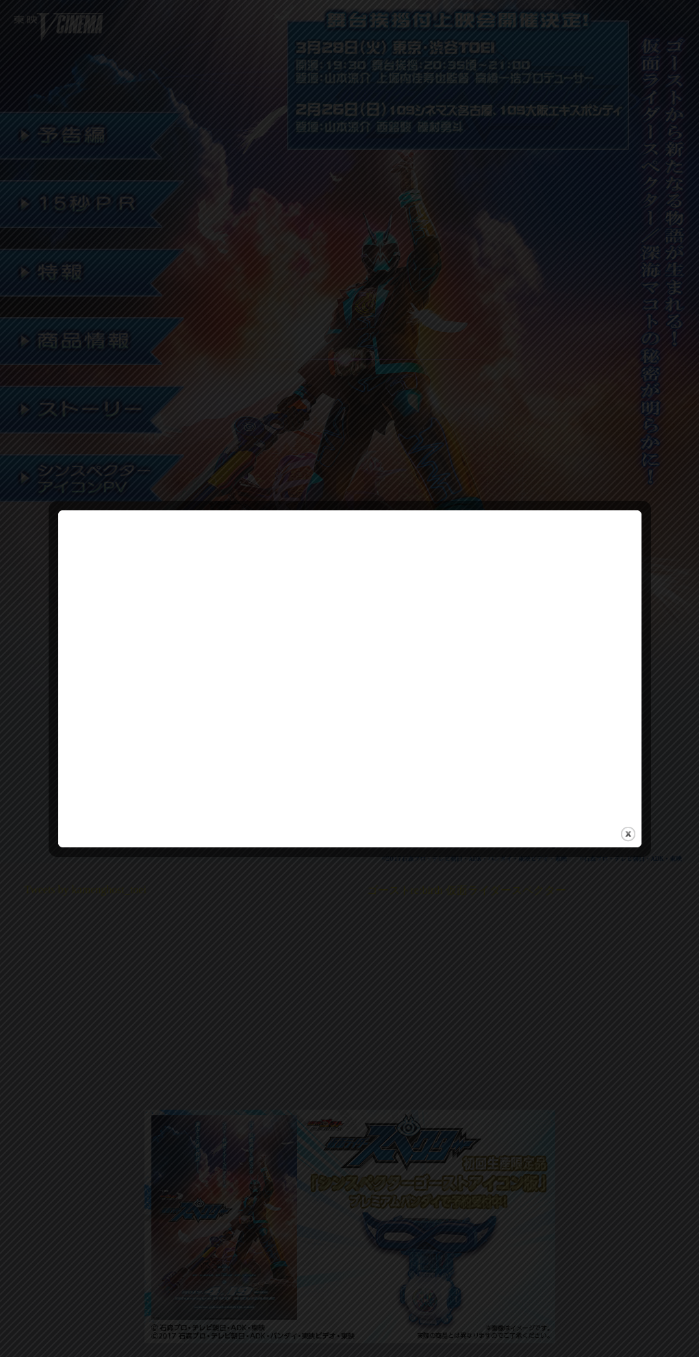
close (628, 827)
